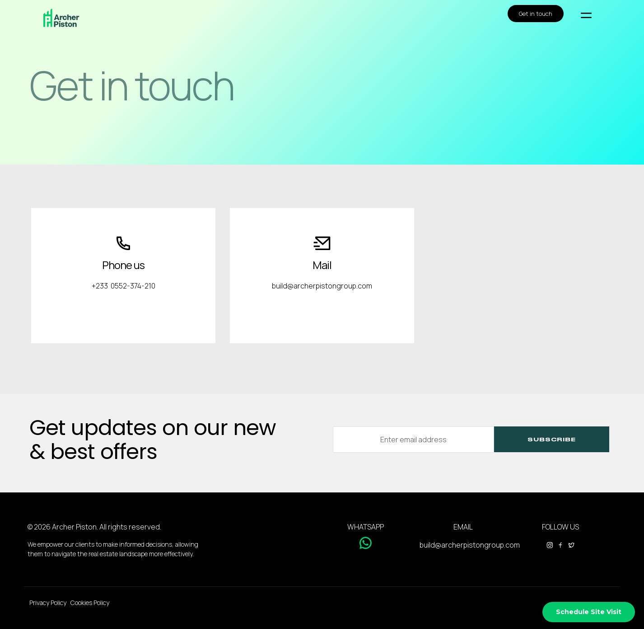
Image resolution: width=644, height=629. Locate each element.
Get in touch (535, 13)
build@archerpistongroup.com (470, 545)
